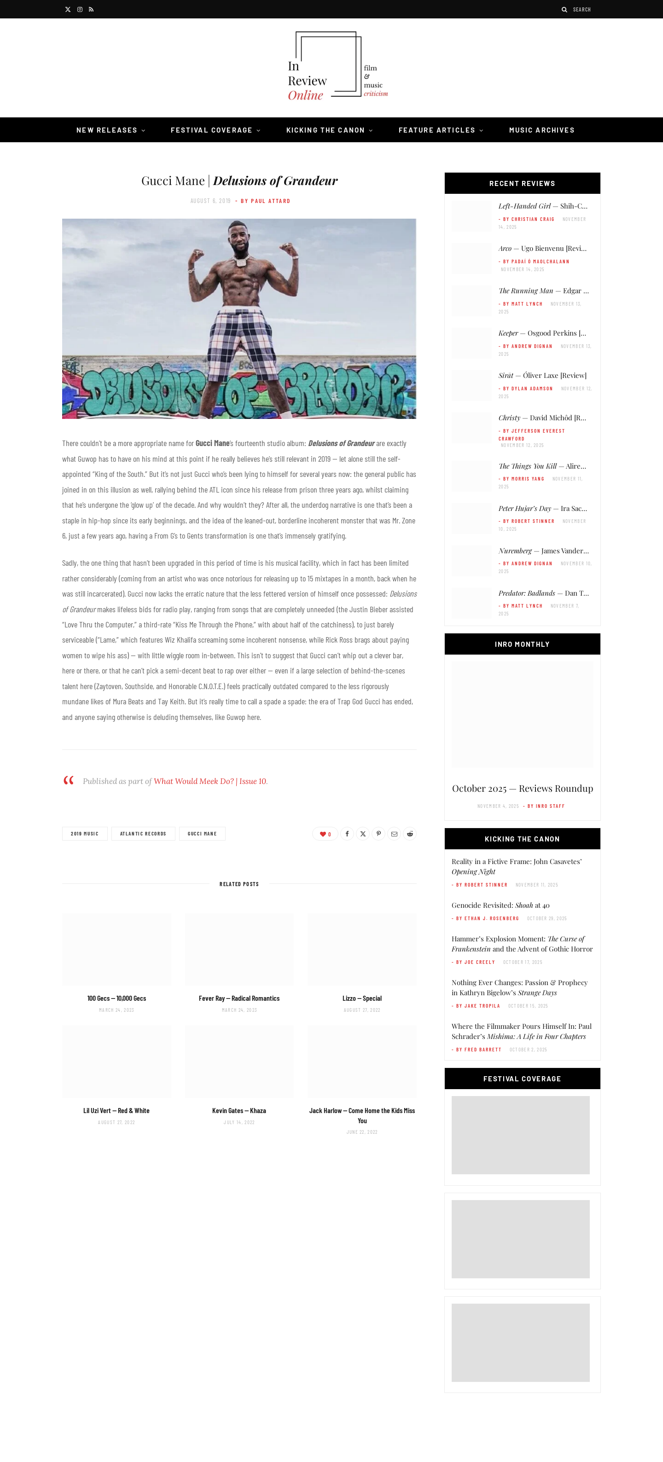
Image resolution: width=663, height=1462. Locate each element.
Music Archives (542, 130)
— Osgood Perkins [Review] (552, 332)
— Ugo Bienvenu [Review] (545, 248)
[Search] (565, 9)
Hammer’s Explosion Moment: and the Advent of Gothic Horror (522, 943)
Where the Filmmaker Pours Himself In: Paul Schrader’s (522, 1031)
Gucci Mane (202, 833)
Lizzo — (362, 997)
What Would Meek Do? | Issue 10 (210, 781)
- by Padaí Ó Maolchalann (534, 261)
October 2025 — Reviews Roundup (522, 788)
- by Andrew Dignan (526, 346)
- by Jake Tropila (476, 1006)
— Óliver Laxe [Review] (543, 375)
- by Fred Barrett (477, 1049)
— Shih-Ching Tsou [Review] (570, 205)
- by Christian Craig (527, 219)
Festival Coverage (212, 130)
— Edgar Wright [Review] (566, 290)
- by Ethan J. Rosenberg (485, 918)
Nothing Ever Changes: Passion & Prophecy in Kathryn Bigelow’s (520, 987)
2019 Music (85, 833)
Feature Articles (437, 130)
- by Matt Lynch (521, 304)
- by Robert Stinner (527, 521)
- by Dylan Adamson (526, 388)
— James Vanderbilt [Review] (560, 550)
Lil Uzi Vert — (116, 1110)
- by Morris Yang (522, 479)
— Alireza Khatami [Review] (570, 465)
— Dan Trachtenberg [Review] (574, 593)
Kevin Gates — (239, 1110)
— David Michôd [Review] (549, 417)
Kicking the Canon (326, 130)
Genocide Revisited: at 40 (501, 905)
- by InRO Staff (544, 806)
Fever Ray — (239, 997)
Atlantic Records (143, 833)
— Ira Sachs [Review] (558, 508)
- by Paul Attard (263, 200)
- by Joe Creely (473, 962)
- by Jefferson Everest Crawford (532, 434)
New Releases (107, 130)
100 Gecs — (116, 997)
